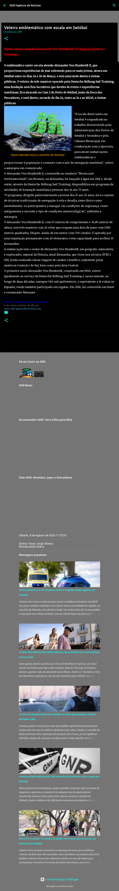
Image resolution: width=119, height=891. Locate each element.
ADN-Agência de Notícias (25, 5)
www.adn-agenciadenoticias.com (22, 308)
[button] (6, 38)
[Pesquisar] (114, 5)
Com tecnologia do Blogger (59, 879)
